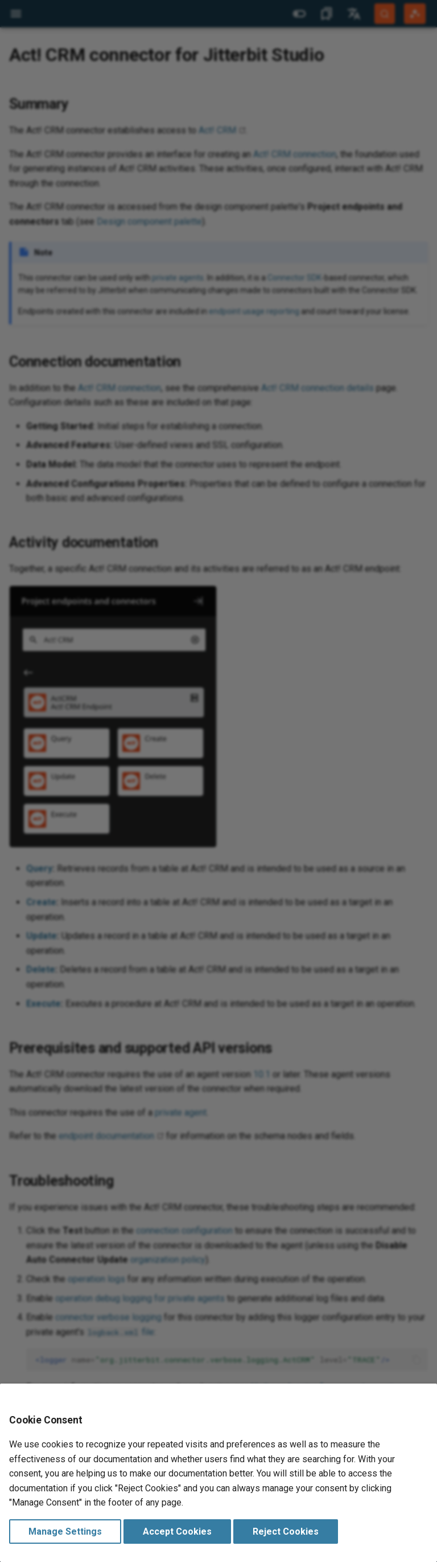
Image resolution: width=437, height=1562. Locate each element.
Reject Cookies (286, 1531)
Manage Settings (65, 1531)
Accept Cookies (177, 1531)
